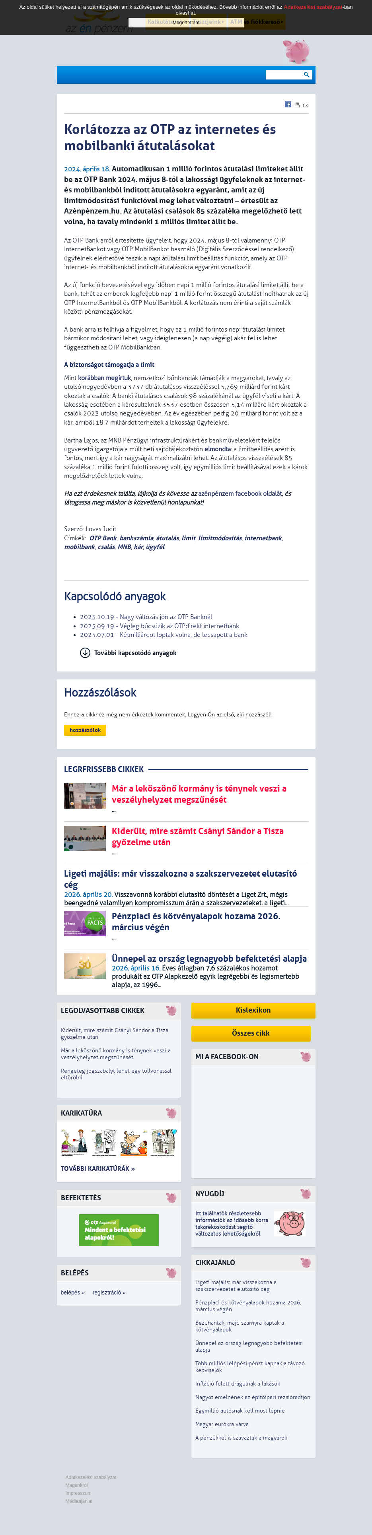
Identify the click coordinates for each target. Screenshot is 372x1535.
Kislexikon (253, 1010)
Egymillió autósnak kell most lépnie (240, 1410)
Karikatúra (81, 1113)
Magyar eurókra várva (222, 1424)
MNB (124, 547)
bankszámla (136, 538)
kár (138, 547)
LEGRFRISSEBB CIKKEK (104, 769)
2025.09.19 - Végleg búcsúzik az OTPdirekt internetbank (159, 626)
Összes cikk (251, 1033)
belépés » (73, 1292)
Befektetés (81, 1198)
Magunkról (77, 1485)
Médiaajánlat (79, 1501)
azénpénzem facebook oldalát (240, 493)
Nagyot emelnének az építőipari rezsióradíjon (252, 1397)
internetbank (263, 538)
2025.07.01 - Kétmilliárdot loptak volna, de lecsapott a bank (163, 634)
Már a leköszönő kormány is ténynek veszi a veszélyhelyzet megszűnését (116, 1054)
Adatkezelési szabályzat (91, 1477)
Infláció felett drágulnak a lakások (237, 1383)
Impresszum (79, 1493)
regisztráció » (109, 1292)
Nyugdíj (209, 1194)
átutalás (167, 538)
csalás (106, 547)
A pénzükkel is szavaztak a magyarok (241, 1437)
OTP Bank (103, 538)
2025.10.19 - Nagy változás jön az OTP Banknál (146, 617)
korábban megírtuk (104, 378)
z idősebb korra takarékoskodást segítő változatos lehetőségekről (231, 1227)
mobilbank (79, 547)
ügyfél (155, 547)
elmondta (218, 449)
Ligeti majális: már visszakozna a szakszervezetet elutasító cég (236, 1285)
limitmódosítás (220, 538)
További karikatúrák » (98, 1168)
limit (188, 538)
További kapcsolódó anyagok (135, 653)
